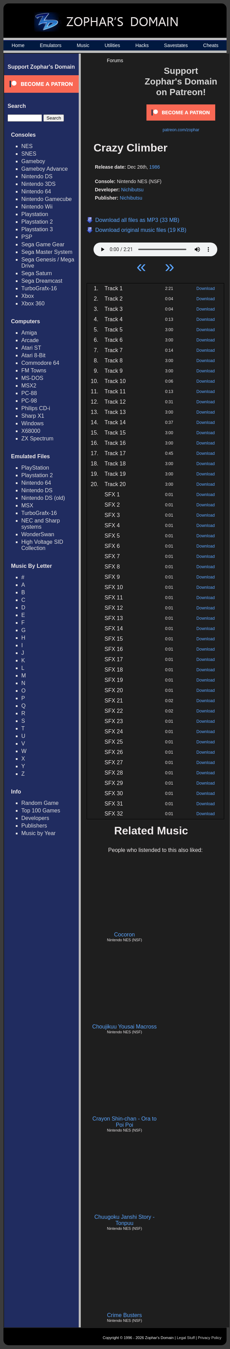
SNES (28, 154)
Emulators (51, 45)
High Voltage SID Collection (42, 545)
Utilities (112, 45)
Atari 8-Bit (33, 355)
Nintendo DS (37, 176)
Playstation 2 (37, 222)
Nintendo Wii (37, 207)
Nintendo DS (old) (43, 498)
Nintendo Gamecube (46, 199)
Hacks (142, 45)
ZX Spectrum (37, 438)
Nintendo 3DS (38, 184)
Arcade (30, 340)
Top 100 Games (40, 810)
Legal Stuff (186, 1338)
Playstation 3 (37, 229)
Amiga (29, 333)
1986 (154, 167)
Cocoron (124, 934)
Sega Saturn (36, 273)
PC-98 (29, 401)
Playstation (34, 214)
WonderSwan (37, 534)
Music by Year (38, 833)
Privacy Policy (209, 1338)
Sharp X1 (32, 416)
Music (83, 45)
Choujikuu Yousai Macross (124, 1027)
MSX (27, 505)
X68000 (30, 431)
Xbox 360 (33, 303)
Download (205, 288)
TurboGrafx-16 (39, 288)
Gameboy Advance (44, 169)
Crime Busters (124, 1315)
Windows (32, 423)
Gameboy (33, 161)
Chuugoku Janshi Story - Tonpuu (124, 1220)
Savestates (176, 45)
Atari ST (31, 348)
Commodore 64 (40, 363)
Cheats (210, 45)
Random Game (40, 803)
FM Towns (33, 370)
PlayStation (35, 468)
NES (27, 146)
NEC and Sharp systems (40, 524)
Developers (35, 818)
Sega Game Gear (42, 244)
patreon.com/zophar (181, 129)
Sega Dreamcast (41, 281)
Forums (115, 60)
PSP (26, 237)
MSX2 (28, 386)
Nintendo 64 (36, 191)
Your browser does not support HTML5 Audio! (155, 247)
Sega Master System (47, 252)
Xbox (27, 296)
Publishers (34, 826)
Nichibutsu (132, 189)
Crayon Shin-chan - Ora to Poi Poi (124, 1122)
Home (18, 45)
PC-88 (29, 393)
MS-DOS (32, 378)
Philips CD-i (35, 408)
